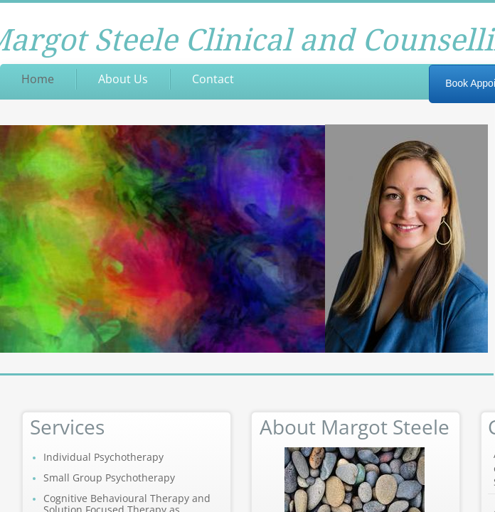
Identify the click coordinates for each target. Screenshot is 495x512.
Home (37, 79)
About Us (123, 79)
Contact (213, 79)
